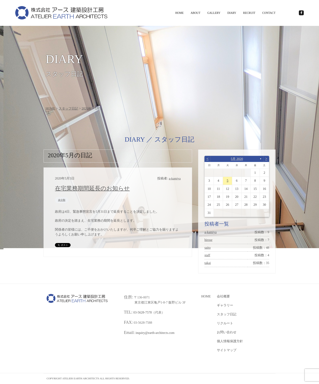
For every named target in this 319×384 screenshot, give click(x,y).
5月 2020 (237, 159)
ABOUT (195, 12)
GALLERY (214, 12)
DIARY (231, 12)
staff (207, 255)
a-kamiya (210, 232)
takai (207, 263)
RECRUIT (249, 12)
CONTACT (268, 12)
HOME (179, 12)
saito (207, 248)
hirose (208, 240)
